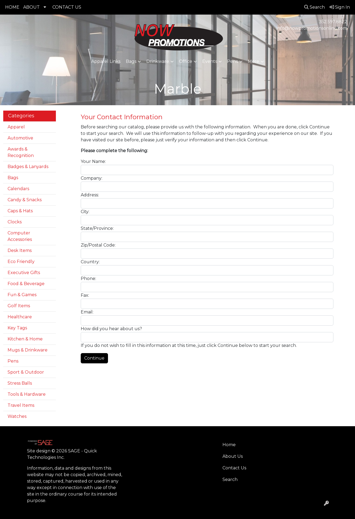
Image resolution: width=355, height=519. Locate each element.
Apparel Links (105, 61)
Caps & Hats (20, 210)
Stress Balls (20, 383)
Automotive (20, 138)
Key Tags (17, 327)
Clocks (15, 221)
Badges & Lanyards (28, 166)
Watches (17, 416)
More (253, 61)
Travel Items (21, 405)
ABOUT (31, 7)
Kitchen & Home (25, 339)
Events (209, 61)
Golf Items (19, 305)
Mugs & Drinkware (28, 350)
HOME (12, 7)
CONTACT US (66, 7)
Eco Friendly (21, 261)
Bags (131, 61)
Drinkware (157, 61)
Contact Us (234, 467)
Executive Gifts (24, 272)
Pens (232, 61)
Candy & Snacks (25, 199)
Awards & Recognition (21, 152)
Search (230, 479)
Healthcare (20, 316)
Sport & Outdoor (26, 372)
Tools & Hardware (27, 394)
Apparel (16, 126)
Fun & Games (22, 294)
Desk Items (20, 250)
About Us (232, 456)
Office (185, 61)
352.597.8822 (333, 21)
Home (229, 444)
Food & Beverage (26, 283)
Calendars (18, 188)
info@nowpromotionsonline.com (311, 28)
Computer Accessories (20, 236)
